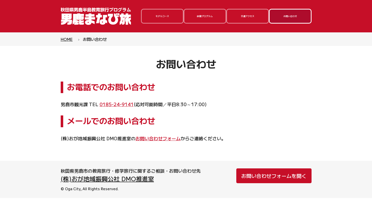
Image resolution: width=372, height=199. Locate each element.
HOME (67, 40)
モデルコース (162, 16)
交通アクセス (247, 16)
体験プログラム (205, 16)
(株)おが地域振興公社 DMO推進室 (107, 179)
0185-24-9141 (117, 105)
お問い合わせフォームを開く (274, 176)
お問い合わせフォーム (158, 139)
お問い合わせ (290, 16)
